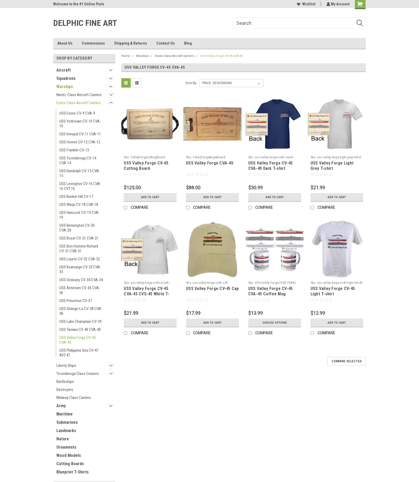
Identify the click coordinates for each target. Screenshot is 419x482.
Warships (64, 86)
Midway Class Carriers (73, 397)
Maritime (64, 414)
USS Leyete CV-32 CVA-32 (79, 259)
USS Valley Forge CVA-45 (209, 163)
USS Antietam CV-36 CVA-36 (79, 290)
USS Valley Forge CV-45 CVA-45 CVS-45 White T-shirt (146, 294)
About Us (64, 43)
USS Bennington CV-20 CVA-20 (77, 228)
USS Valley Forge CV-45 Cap (212, 288)
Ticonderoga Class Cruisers (77, 373)
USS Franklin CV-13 (74, 150)
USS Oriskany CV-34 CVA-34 (81, 279)
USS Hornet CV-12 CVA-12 (79, 142)
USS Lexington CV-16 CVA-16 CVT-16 (80, 186)
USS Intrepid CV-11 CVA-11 (80, 134)
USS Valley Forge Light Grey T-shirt (332, 165)
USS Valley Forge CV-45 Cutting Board (146, 165)
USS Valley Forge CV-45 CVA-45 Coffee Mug (270, 291)
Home (125, 56)
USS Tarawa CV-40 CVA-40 (80, 329)
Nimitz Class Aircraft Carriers (79, 94)
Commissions (93, 43)
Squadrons (66, 78)
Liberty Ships (66, 365)
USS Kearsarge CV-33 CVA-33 (80, 269)
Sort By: (191, 83)
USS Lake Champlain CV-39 (80, 321)
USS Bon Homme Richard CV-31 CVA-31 (78, 248)
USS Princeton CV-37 (75, 300)
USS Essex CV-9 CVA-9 (77, 113)
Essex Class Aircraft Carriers (78, 102)
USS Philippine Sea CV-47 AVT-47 (78, 353)
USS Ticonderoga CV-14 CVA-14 (77, 160)
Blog (188, 43)
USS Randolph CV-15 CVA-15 (79, 173)
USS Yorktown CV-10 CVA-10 (80, 123)
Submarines (67, 422)
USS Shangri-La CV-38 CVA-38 (80, 311)
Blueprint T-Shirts (72, 472)
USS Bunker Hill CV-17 (76, 196)
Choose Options (274, 322)
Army (61, 405)
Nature (62, 438)
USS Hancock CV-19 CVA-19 (79, 215)
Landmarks (66, 430)
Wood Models (68, 455)
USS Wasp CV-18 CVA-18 (78, 204)
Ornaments (66, 447)
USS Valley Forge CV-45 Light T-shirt (333, 291)
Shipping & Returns (130, 43)
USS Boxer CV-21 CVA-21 (79, 238)
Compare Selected (347, 361)
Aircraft (63, 70)
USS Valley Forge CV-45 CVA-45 (77, 340)
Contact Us (165, 43)
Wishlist (305, 4)
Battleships (65, 381)
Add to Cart (150, 197)
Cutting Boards (70, 463)
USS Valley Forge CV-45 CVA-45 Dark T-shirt (270, 165)
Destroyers (64, 389)
